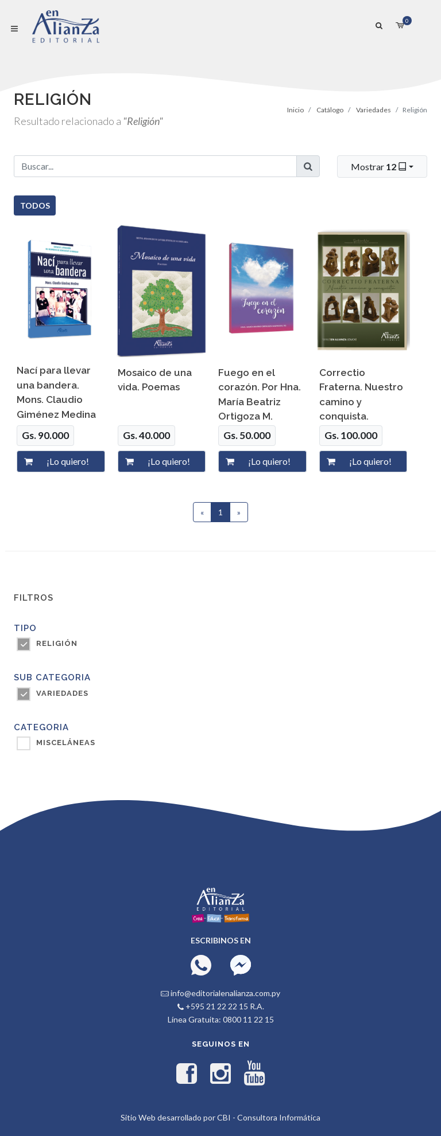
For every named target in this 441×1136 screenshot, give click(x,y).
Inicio (295, 109)
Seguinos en (221, 1044)
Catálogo (329, 109)
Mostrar (380, 166)
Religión (57, 643)
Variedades (373, 109)
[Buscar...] (155, 166)
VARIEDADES (62, 693)
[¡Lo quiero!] (72, 461)
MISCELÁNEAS (65, 742)
